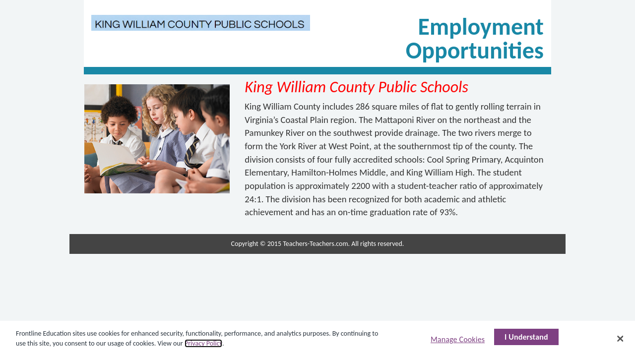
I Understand (526, 337)
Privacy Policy (203, 343)
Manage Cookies (458, 339)
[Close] (620, 338)
